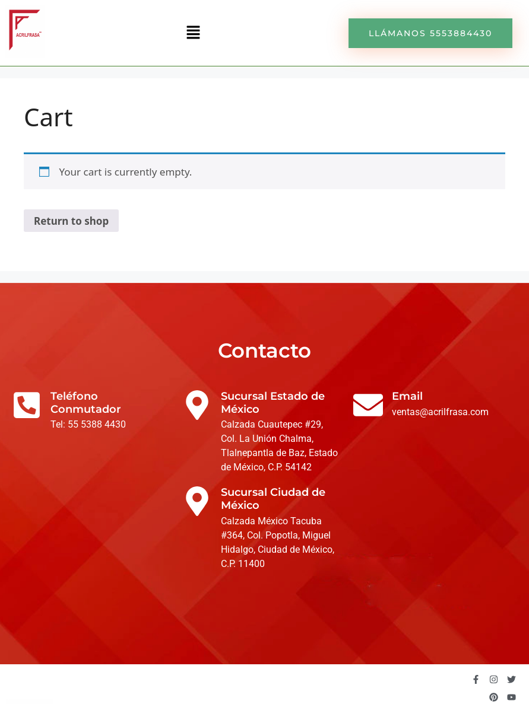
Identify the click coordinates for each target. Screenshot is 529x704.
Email (407, 396)
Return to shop (71, 221)
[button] (193, 32)
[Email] (368, 405)
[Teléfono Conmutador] (27, 405)
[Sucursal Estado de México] (197, 405)
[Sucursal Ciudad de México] (197, 501)
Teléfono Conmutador (85, 403)
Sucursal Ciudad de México (273, 499)
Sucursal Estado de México (273, 403)
